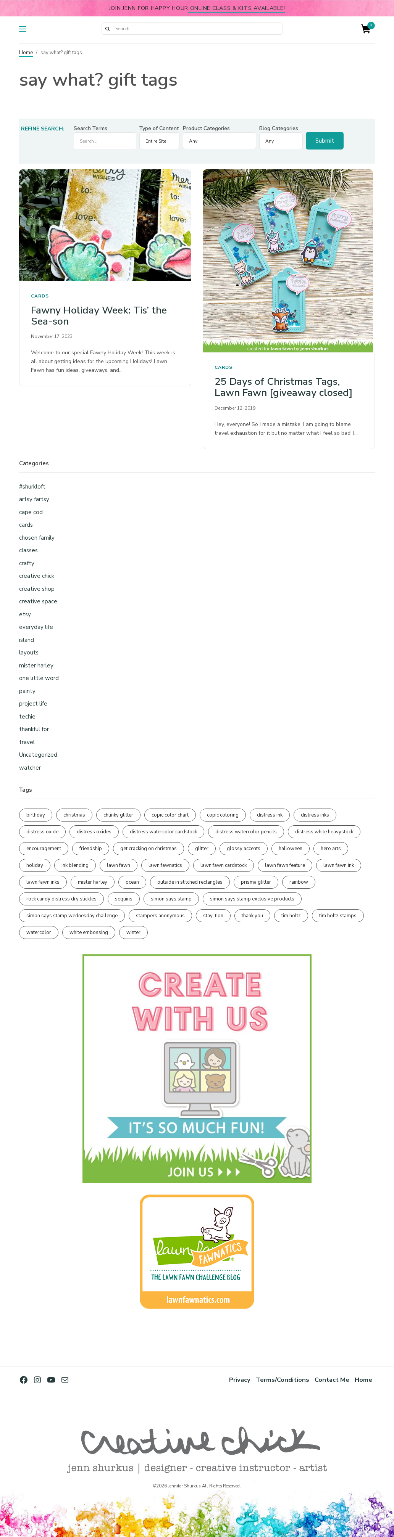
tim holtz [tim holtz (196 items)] (291, 915)
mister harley (36, 665)
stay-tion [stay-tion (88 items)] (213, 915)
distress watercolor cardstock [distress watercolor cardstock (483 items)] (163, 831)
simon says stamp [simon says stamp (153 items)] (171, 899)
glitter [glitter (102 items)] (201, 848)
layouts (29, 652)
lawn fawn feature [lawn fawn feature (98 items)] (285, 865)
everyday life (36, 627)
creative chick (36, 576)
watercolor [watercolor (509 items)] (38, 932)
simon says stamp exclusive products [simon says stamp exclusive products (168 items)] (252, 899)
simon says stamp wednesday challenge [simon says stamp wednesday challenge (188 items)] (72, 915)
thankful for (34, 729)
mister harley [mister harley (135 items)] (92, 882)
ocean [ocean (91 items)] (132, 882)
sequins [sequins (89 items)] (123, 899)
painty (27, 691)
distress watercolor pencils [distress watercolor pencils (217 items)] (246, 831)
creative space (38, 601)
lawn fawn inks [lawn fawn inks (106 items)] (43, 882)
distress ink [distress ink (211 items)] (270, 815)
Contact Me (332, 1379)
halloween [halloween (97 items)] (290, 848)
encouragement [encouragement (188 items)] (43, 848)
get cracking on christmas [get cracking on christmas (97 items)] (148, 848)
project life (33, 703)
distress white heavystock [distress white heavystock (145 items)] (324, 831)
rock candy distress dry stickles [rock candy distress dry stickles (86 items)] (61, 899)
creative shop (37, 589)
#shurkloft (32, 486)
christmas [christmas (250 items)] (74, 815)
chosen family (37, 538)
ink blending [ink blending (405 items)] (75, 865)
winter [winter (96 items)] (133, 932)
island (26, 640)
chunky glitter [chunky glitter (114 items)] (118, 815)
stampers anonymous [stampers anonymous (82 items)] (160, 915)
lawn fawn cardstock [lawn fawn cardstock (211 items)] (223, 865)
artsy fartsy (34, 499)
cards (40, 296)
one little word (39, 678)
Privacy (239, 1379)
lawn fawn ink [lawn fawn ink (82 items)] (338, 865)
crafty (26, 563)
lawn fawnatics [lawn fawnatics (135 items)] (165, 865)
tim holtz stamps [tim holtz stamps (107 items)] (338, 915)
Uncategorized (38, 755)
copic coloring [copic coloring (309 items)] (223, 815)
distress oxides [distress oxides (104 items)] (94, 831)
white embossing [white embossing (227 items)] (88, 932)
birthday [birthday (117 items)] (35, 815)
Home (26, 52)
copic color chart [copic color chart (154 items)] (170, 815)
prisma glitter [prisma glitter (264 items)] (256, 882)
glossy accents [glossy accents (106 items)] (243, 848)
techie (27, 716)
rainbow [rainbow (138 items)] (298, 882)
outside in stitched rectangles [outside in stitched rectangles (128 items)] (190, 882)
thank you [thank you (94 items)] (252, 915)
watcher (30, 768)
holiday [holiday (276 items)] (34, 865)
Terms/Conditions (282, 1379)
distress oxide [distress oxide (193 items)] (42, 831)
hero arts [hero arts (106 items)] (331, 848)
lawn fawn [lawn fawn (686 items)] (118, 865)
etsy (25, 614)
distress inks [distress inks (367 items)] (315, 815)
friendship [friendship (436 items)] (90, 848)
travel (27, 742)
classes (28, 550)
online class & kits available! (236, 8)
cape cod (31, 512)
